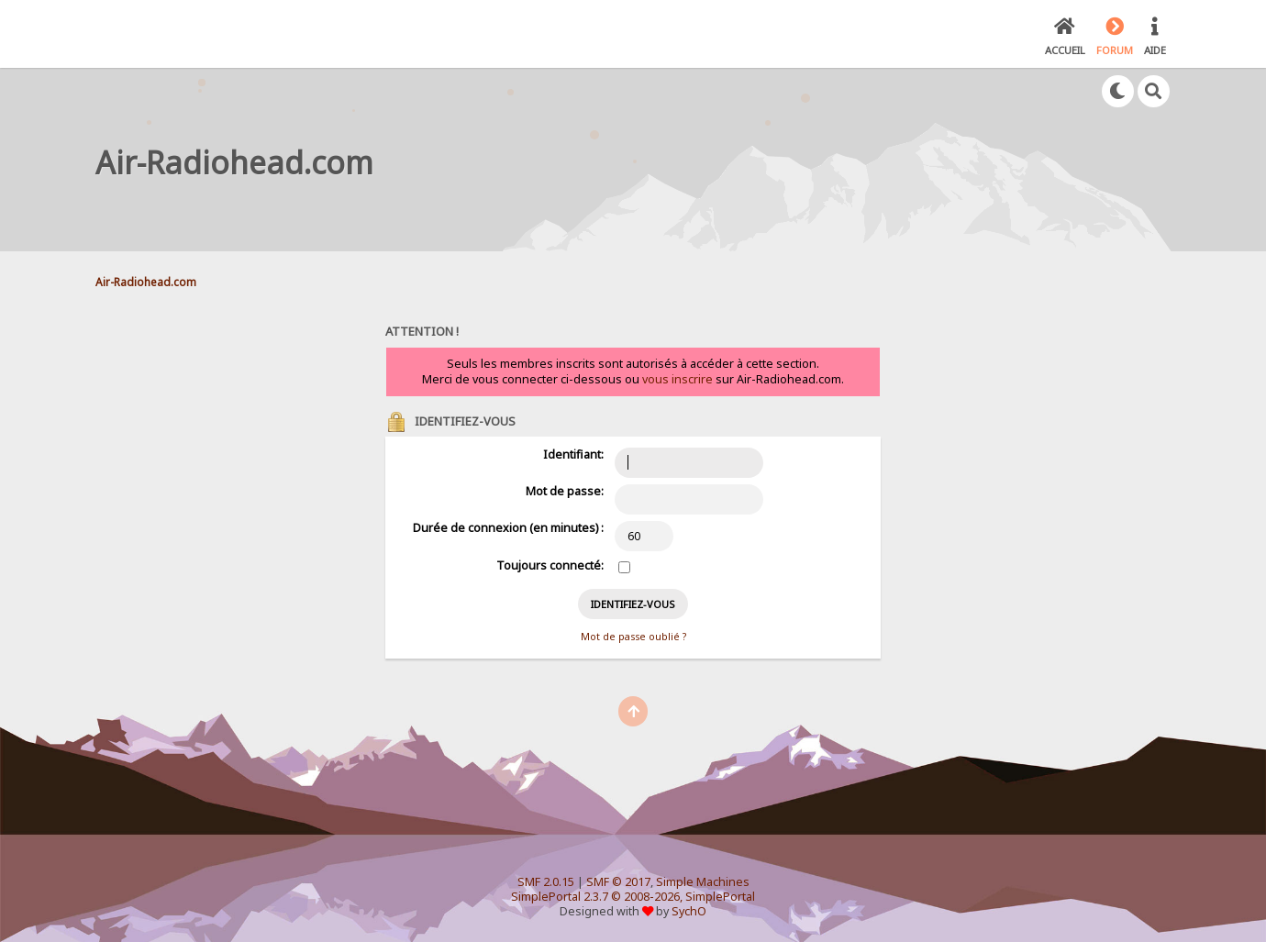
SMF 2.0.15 (545, 882)
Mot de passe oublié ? (633, 636)
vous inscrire (677, 379)
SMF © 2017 (618, 882)
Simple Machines (703, 882)
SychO (689, 911)
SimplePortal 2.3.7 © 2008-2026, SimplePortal (633, 896)
